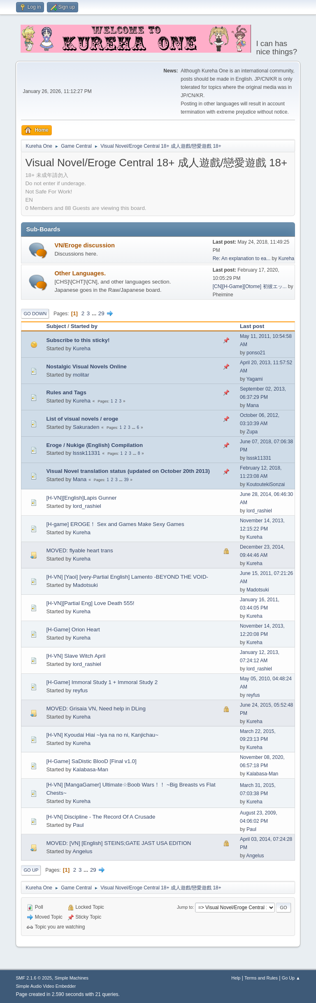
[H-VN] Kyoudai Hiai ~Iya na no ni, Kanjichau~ (102, 735)
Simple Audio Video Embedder (46, 986)
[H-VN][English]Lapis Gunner (81, 498)
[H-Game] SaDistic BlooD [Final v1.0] (91, 761)
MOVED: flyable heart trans (79, 550)
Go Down (34, 313)
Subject (56, 326)
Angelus (82, 851)
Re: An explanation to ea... (242, 258)
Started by (84, 326)
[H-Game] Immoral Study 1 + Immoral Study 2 (102, 682)
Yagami (254, 379)
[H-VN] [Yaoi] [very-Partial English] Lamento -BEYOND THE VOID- (127, 577)
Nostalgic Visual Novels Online (86, 366)
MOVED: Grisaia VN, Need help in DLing (96, 708)
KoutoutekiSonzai (265, 484)
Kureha (287, 258)
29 (101, 313)
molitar (81, 375)
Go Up (30, 870)
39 (126, 479)
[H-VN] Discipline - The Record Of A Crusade (100, 817)
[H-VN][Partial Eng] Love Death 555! (90, 603)
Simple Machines (71, 977)
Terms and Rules (261, 977)
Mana (252, 405)
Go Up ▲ (291, 977)
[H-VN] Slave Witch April (75, 656)
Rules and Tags (66, 392)
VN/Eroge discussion (84, 245)
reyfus (80, 690)
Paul (78, 825)
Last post (252, 326)
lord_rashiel (87, 506)
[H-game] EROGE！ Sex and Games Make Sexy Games (115, 524)
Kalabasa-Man (90, 769)
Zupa (252, 432)
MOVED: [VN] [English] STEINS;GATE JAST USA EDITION (118, 843)
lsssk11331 (86, 453)
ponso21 (255, 353)
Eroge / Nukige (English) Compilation (94, 445)
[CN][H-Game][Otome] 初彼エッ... (250, 286)
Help (235, 977)
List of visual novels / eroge (82, 419)
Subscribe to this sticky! (77, 340)
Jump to (185, 907)
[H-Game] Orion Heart (73, 629)
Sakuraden (86, 427)
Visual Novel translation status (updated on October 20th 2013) (127, 471)
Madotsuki (85, 585)
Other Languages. (80, 273)
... (95, 313)
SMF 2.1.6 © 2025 (34, 977)
